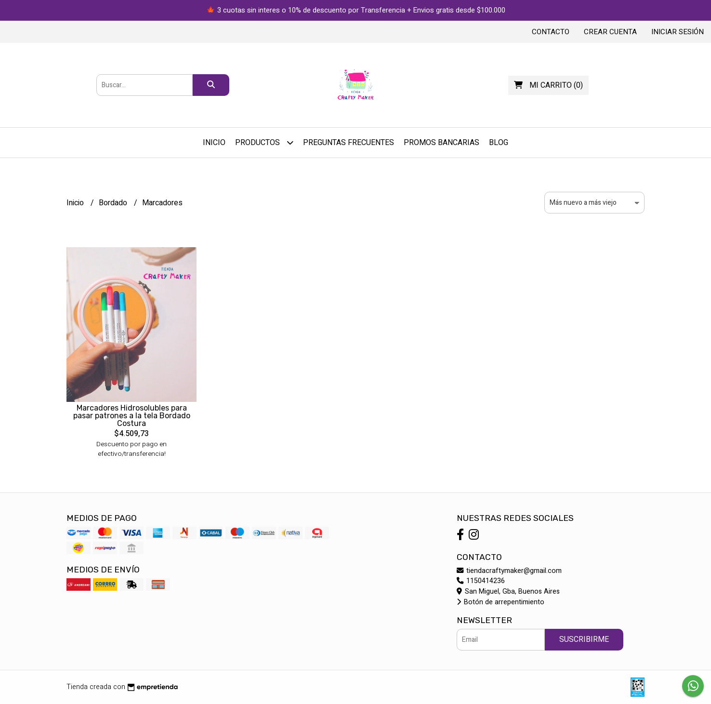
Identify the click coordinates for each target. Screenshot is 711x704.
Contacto (550, 32)
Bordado (114, 203)
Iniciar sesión (677, 32)
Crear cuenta (610, 32)
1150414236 (481, 581)
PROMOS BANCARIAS (441, 142)
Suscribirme (584, 639)
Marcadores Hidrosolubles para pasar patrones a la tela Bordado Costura (131, 415)
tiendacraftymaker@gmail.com (509, 571)
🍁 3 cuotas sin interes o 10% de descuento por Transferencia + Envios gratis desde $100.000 (355, 10)
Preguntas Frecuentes (348, 142)
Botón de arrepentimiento (500, 602)
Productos (264, 142)
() (548, 85)
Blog (498, 142)
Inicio (214, 142)
